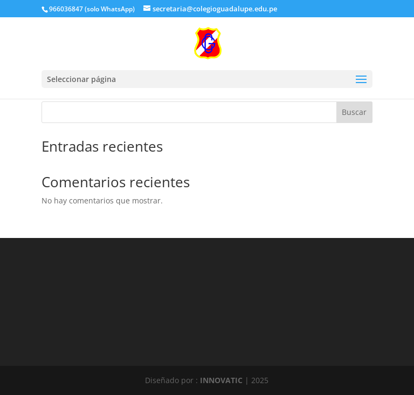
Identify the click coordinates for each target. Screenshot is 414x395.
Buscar (354, 112)
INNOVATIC (221, 380)
